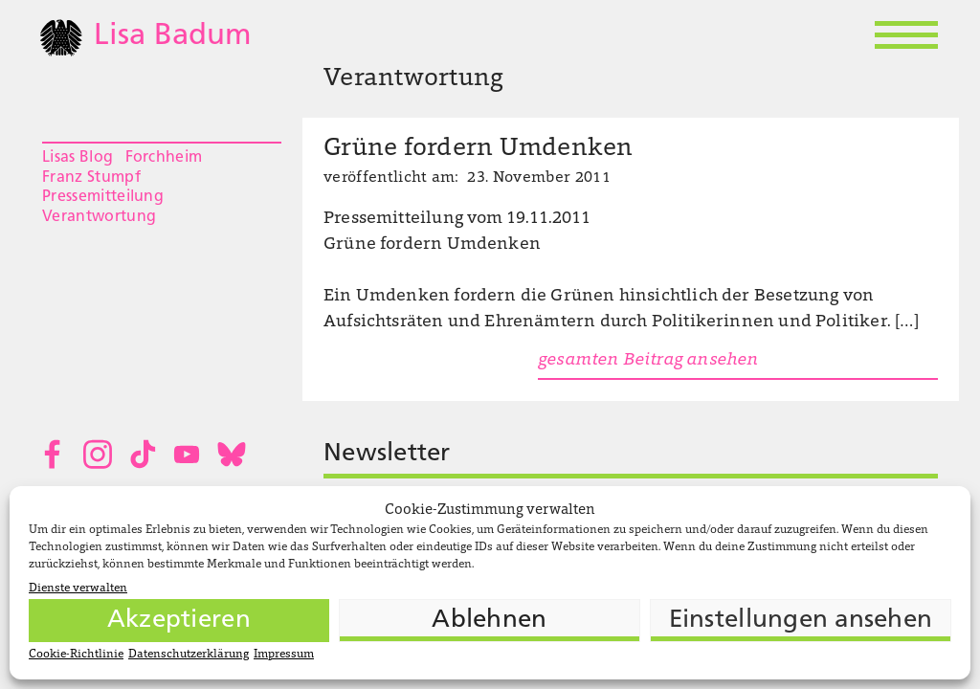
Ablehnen (489, 620)
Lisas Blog (77, 158)
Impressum (284, 654)
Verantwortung (99, 217)
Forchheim (164, 158)
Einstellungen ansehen (800, 620)
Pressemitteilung (103, 197)
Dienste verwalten (78, 588)
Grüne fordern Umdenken (478, 149)
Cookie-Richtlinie (76, 654)
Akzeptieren (179, 620)
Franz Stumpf (91, 178)
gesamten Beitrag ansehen (648, 360)
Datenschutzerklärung (188, 654)
